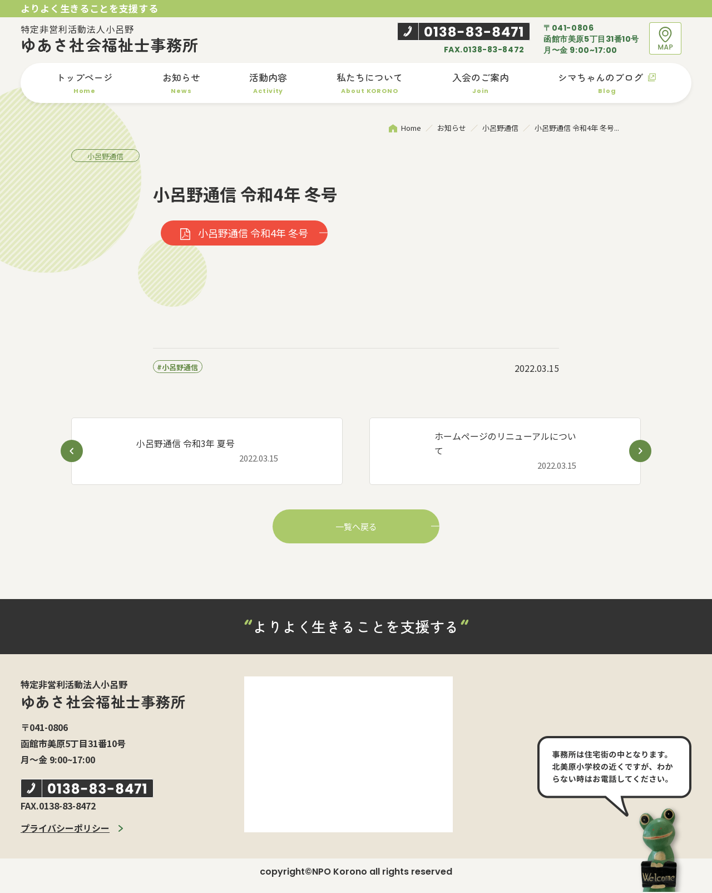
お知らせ (451, 127)
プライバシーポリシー (65, 829)
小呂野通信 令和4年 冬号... (577, 127)
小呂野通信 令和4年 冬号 (251, 234)
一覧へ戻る (356, 527)
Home (411, 127)
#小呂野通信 (177, 367)
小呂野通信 (500, 127)
